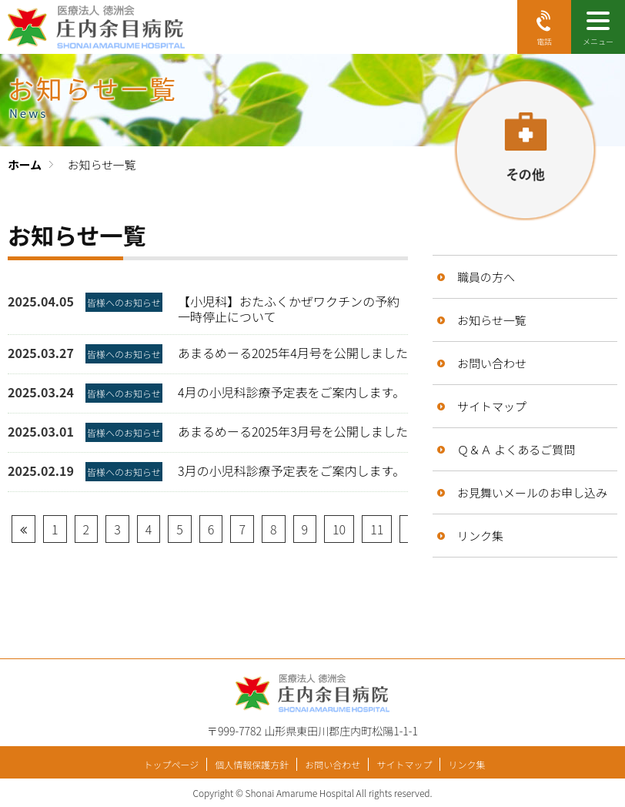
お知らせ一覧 (491, 320)
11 (376, 529)
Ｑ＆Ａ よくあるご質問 (516, 449)
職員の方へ (486, 277)
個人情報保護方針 (252, 764)
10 (339, 529)
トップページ (171, 764)
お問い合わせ (491, 363)
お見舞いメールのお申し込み (532, 492)
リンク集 (480, 535)
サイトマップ (491, 406)
